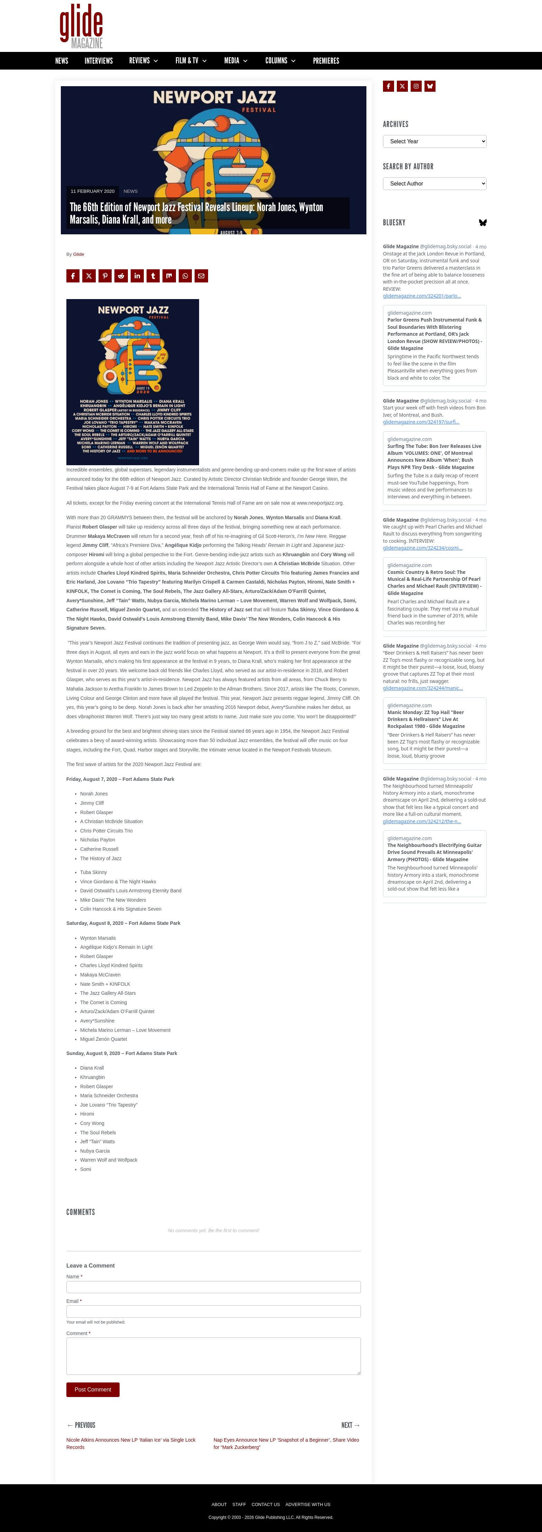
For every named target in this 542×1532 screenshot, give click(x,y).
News (61, 61)
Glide (78, 254)
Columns (276, 60)
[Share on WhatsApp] (185, 275)
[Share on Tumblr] (153, 275)
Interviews (99, 61)
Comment (78, 1333)
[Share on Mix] (169, 275)
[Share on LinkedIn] (137, 275)
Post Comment (93, 1390)
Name (74, 1276)
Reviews (139, 60)
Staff (239, 1504)
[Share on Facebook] (73, 275)
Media (231, 60)
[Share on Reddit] (121, 275)
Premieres (326, 61)
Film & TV (187, 60)
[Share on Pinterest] (105, 275)
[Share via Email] (201, 275)
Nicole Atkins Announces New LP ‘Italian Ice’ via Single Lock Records (131, 1443)
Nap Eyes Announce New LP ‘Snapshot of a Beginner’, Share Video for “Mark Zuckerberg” (286, 1443)
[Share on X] (88, 275)
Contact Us (266, 1504)
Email (74, 1301)
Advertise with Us (308, 1504)
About (219, 1504)
